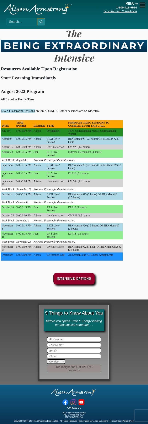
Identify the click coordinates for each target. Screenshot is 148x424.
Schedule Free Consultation (120, 11)
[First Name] (74, 339)
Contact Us (74, 407)
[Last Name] (74, 344)
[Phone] (74, 356)
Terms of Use (115, 421)
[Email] (74, 350)
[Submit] (74, 368)
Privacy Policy (128, 421)
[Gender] (56, 361)
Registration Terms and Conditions (93, 421)
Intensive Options (74, 278)
